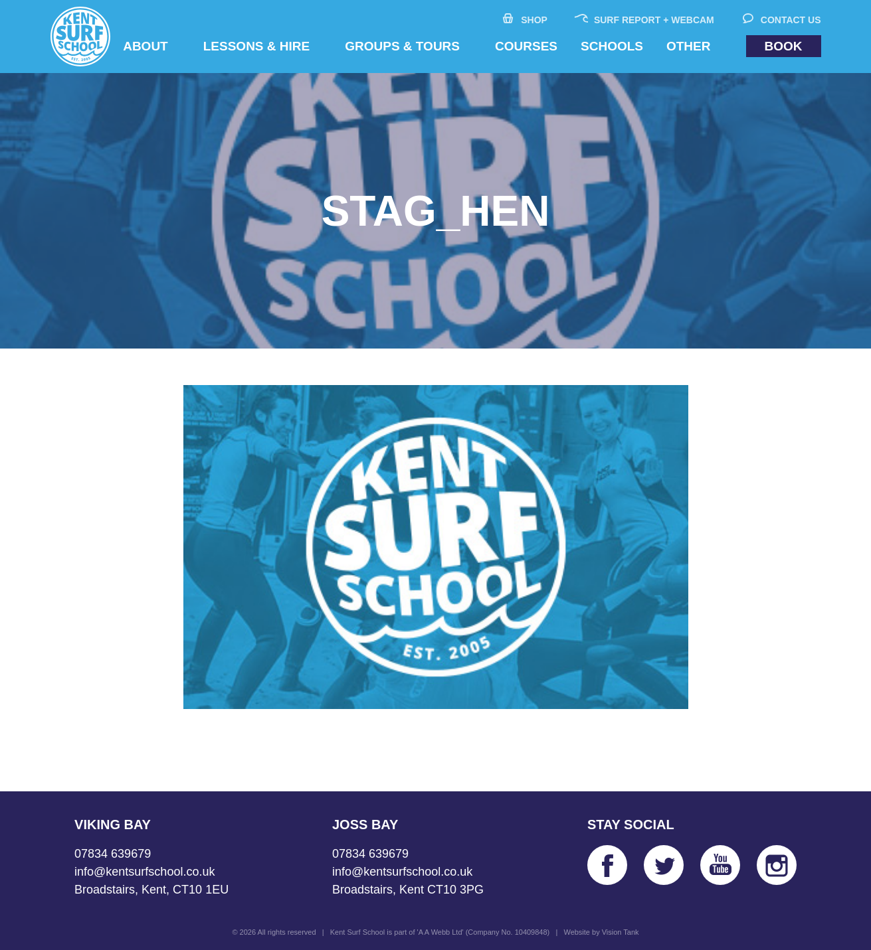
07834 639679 (112, 853)
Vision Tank (620, 932)
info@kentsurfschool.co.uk (144, 871)
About (145, 46)
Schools (612, 46)
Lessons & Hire (256, 46)
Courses (526, 46)
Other (688, 46)
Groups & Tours (402, 46)
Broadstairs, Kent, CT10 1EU (151, 889)
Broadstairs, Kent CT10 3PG (408, 889)
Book (784, 46)
